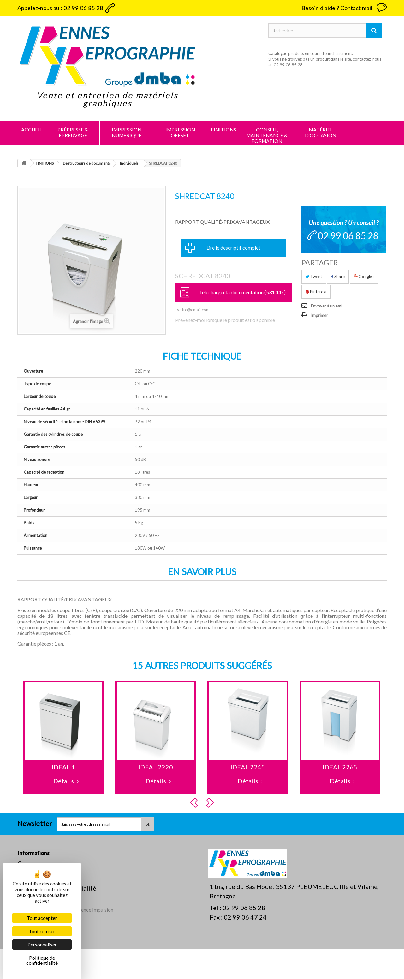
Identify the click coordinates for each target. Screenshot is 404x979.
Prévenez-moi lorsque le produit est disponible (225, 320)
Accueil (31, 129)
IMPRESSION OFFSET (180, 132)
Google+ (364, 276)
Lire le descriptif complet (233, 248)
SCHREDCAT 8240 (202, 276)
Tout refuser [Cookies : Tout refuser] (42, 931)
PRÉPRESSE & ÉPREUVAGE (72, 132)
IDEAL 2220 (155, 767)
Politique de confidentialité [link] (42, 960)
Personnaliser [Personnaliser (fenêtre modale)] (42, 944)
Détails (63, 781)
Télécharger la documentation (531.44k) (242, 292)
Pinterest (316, 291)
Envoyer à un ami (326, 305)
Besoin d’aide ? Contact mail (336, 7)
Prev (195, 803)
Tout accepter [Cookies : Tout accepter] (42, 918)
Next (211, 803)
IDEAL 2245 (247, 767)
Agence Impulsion (94, 939)
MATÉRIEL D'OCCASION (320, 132)
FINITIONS (223, 129)
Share (338, 276)
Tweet (314, 276)
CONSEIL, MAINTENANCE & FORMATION (267, 135)
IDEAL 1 (63, 767)
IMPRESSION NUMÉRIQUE (126, 132)
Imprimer (319, 315)
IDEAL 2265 (340, 767)
